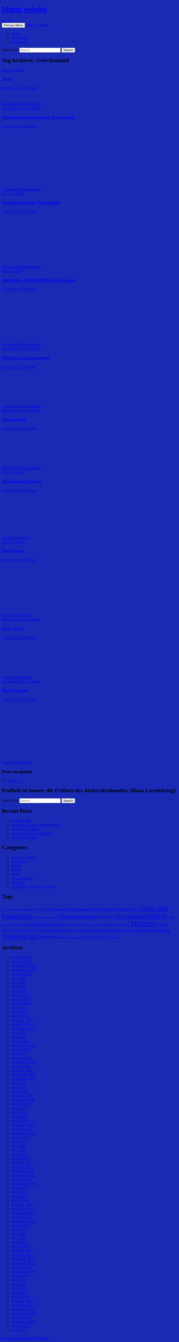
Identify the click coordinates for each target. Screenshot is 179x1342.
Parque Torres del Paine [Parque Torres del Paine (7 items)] (18, 930)
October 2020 (21, 1058)
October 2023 (21, 1003)
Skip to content (37, 25)
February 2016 (22, 1204)
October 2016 (21, 1179)
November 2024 (23, 970)
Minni (33, 88)
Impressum (19, 38)
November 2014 (23, 1263)
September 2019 (23, 1079)
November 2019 (23, 1075)
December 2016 (23, 1171)
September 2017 (23, 1133)
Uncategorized (22, 878)
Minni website (24, 9)
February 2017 (22, 1162)
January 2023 (21, 1024)
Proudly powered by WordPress (25, 1338)
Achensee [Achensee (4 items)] (6, 909)
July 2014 (18, 1280)
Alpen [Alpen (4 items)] (15, 909)
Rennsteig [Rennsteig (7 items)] (69, 930)
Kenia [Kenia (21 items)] (37, 924)
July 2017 (18, 1142)
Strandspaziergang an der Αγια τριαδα (38, 117)
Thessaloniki (31, 104)
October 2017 (21, 1129)
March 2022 (20, 1041)
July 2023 (18, 1008)
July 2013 (18, 1330)
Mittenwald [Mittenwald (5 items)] (109, 924)
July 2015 (18, 1229)
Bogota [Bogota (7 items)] (135, 909)
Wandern (17, 882)
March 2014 (20, 1296)
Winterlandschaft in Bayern (31, 833)
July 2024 (18, 978)
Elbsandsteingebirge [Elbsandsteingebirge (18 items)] (78, 916)
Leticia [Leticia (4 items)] (90, 925)
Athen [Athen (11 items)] (48, 909)
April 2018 (19, 1116)
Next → (16, 781)
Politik (16, 866)
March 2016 (20, 1200)
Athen (6, 677)
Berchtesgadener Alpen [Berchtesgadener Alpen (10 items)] (83, 909)
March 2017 (20, 1158)
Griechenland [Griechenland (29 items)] (130, 916)
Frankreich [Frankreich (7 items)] (106, 917)
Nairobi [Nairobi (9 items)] (163, 924)
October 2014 (21, 1267)
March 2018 (20, 1121)
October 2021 (21, 1049)
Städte (18, 70)
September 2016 (23, 1183)
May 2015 (18, 1238)
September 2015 (23, 1221)
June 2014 (18, 1284)
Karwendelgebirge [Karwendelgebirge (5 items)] (19, 924)
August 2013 (20, 1326)
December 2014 (23, 1259)
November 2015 (23, 1213)
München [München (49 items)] (143, 923)
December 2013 (23, 1309)
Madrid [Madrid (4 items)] (98, 925)
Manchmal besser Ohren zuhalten (36, 825)
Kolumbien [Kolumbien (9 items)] (52, 924)
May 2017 (18, 1150)
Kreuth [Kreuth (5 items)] (74, 924)
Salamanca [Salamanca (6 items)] (83, 930)
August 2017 (20, 1137)
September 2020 (23, 1062)
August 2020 (20, 1066)
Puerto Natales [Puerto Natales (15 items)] (48, 930)
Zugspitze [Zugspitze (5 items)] (114, 937)
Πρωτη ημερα (15, 690)
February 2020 (22, 1070)
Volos (26, 538)
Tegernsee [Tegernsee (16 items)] (160, 930)
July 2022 (18, 1033)
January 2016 (21, 1209)
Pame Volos (12, 550)
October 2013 (21, 1317)
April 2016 (19, 1196)
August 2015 (20, 1225)
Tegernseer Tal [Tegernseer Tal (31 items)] (19, 936)
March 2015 (20, 1246)
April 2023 (19, 1012)
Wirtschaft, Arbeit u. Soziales (33, 887)
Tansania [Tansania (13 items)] (142, 930)
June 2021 (18, 1054)
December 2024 (23, 966)
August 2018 (20, 1104)
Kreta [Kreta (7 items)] (66, 924)
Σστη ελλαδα (21, 821)
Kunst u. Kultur (22, 857)
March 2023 (20, 1016)
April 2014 (19, 1292)
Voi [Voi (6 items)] (105, 937)
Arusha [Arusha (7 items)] (37, 909)
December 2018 (23, 1100)
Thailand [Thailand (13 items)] (45, 936)
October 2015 (21, 1217)
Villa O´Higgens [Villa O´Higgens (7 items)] (91, 937)
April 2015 (19, 1242)
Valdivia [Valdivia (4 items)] (75, 937)
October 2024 (21, 974)
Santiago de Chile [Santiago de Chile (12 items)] (106, 930)
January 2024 (21, 999)
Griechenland (12, 104)
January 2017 (21, 1167)
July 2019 (18, 1083)
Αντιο (7, 79)
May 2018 (18, 1112)
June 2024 (18, 982)
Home (15, 33)
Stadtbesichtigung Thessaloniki (31, 202)
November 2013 (23, 1313)
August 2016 (20, 1188)
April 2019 (19, 1091)
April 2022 (19, 1037)
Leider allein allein (25, 829)
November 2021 (23, 1045)
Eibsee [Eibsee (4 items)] (54, 917)
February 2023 (22, 1020)
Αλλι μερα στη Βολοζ (21, 481)
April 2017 (19, 1154)
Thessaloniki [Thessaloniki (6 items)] (62, 937)
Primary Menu (13, 25)
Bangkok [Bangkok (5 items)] (59, 909)
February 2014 (22, 1301)
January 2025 (21, 961)
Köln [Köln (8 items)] (82, 924)
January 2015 (21, 1255)
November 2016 (23, 1175)
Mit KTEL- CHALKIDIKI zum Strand (38, 280)
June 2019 (18, 1087)
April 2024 (19, 991)
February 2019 (22, 1095)
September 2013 (23, 1322)
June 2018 (18, 1108)
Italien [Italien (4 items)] (5, 925)
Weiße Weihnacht (24, 837)
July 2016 (18, 1192)
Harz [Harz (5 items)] (171, 917)
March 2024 (20, 995)
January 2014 (21, 1305)
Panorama (9, 108)
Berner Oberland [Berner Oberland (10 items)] (116, 909)
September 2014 (23, 1271)
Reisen (7, 70)
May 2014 (18, 1288)
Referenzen (19, 42)
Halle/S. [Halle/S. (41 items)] (157, 915)
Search (7, 21)
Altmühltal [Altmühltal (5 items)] (25, 909)
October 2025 (21, 957)
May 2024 (18, 987)
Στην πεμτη (12, 628)
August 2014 (20, 1276)
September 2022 (23, 1028)
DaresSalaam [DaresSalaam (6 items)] (41, 917)
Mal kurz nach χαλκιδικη (25, 357)
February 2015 (22, 1250)
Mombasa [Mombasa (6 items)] (123, 924)
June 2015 (18, 1234)
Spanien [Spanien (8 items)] (128, 930)
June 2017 (18, 1146)
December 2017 (23, 1125)
